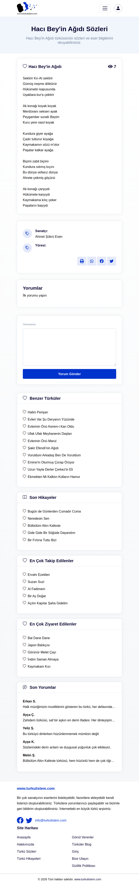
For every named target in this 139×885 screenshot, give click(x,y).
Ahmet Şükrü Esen (48, 236)
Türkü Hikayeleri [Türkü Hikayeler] (29, 858)
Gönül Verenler (83, 837)
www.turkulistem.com (36, 788)
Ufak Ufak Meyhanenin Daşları (50, 433)
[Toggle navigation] (105, 8)
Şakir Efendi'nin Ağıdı (43, 448)
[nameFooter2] (30, 820)
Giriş (75, 851)
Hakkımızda (25, 844)
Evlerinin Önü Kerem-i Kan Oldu (51, 426)
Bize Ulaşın (80, 858)
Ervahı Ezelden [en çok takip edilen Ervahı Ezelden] (39, 574)
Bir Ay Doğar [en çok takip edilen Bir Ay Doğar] (37, 596)
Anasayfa (24, 837)
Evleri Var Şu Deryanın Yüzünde (51, 419)
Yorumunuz (29, 324)
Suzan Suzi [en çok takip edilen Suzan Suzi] (36, 582)
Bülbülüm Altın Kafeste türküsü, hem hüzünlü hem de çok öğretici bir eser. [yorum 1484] (69, 760)
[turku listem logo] (27, 8)
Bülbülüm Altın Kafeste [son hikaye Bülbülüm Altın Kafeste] (44, 525)
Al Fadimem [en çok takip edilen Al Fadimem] (36, 589)
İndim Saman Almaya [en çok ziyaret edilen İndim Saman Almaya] (43, 659)
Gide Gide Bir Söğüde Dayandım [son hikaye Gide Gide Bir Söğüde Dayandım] (51, 533)
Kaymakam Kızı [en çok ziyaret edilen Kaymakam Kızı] (39, 666)
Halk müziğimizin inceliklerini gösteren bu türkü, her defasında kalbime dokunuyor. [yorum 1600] (69, 707)
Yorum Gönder (69, 374)
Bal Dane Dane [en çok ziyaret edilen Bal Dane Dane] (39, 638)
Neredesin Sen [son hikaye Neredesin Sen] (38, 518)
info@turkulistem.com (50, 820)
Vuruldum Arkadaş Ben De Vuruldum (54, 455)
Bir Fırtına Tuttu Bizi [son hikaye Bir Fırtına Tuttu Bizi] (42, 540)
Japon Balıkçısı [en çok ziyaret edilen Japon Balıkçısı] (39, 645)
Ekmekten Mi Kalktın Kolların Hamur (54, 477)
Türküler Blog (81, 844)
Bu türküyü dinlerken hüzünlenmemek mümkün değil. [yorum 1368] (61, 734)
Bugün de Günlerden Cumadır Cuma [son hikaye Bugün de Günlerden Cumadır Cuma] (54, 511)
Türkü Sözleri (26, 851)
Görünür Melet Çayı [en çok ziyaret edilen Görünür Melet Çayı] (42, 652)
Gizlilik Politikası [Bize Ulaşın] (83, 865)
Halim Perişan (38, 412)
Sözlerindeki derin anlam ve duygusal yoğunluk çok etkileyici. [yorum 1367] (67, 747)
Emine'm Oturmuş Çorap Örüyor (51, 462)
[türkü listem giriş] (118, 8)
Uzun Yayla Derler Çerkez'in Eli (50, 469)
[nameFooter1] (21, 820)
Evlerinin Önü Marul (42, 441)
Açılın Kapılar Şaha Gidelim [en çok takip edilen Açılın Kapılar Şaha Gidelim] (48, 603)
